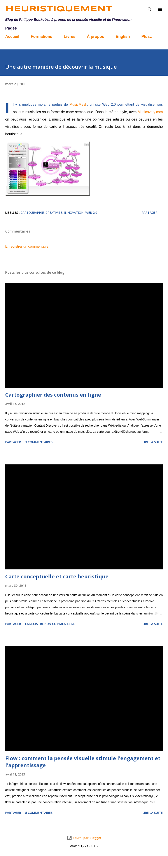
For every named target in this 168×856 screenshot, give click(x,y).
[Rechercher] (149, 8)
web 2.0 (91, 212)
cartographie (32, 212)
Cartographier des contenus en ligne (53, 394)
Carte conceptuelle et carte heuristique (56, 576)
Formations (41, 36)
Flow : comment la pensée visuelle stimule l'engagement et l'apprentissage (82, 761)
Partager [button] (150, 212)
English (123, 36)
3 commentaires (38, 442)
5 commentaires (38, 812)
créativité (54, 212)
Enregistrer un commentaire (26, 246)
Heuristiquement (58, 9)
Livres (69, 36)
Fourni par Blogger (84, 838)
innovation (74, 212)
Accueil (12, 36)
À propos (95, 36)
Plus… (147, 36)
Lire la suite (153, 442)
